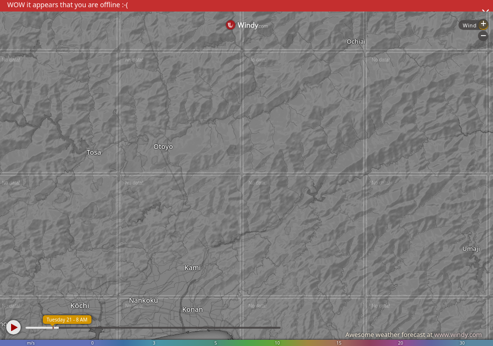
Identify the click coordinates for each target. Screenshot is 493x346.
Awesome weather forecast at (413, 334)
